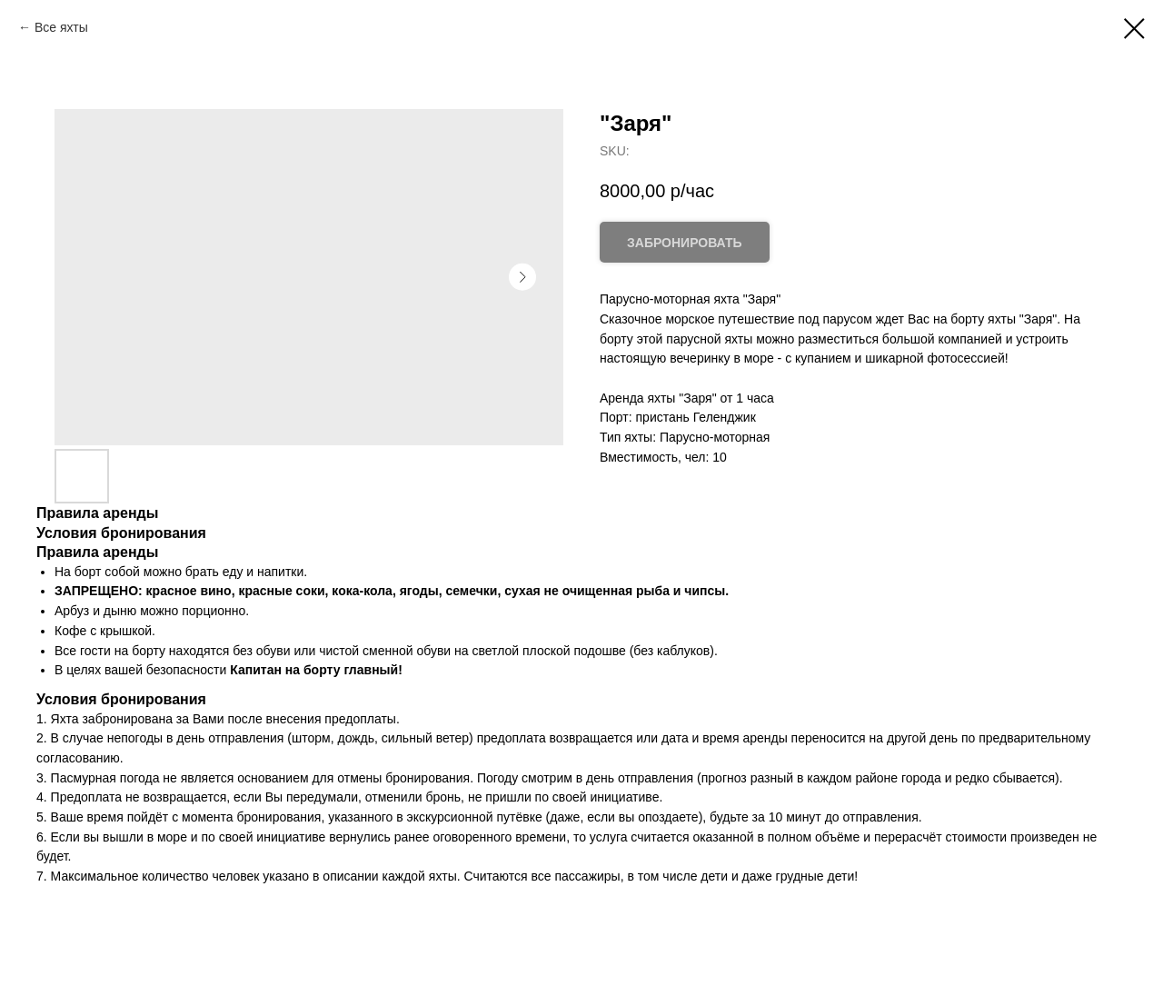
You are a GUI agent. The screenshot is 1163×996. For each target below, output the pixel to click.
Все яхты (61, 27)
